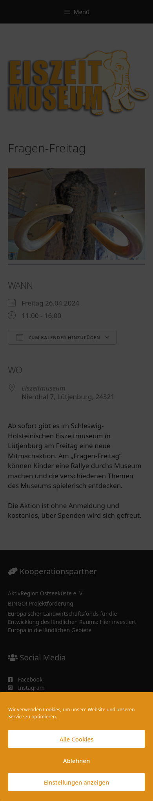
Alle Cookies (77, 739)
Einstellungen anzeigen (76, 782)
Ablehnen (76, 761)
